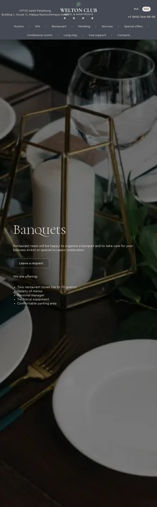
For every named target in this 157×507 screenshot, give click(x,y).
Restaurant (59, 26)
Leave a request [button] (31, 263)
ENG (146, 9)
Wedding (84, 26)
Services (107, 26)
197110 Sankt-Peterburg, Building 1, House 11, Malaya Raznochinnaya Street (35, 12)
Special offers (133, 26)
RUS (136, 9)
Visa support (97, 35)
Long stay (70, 35)
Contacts (124, 35)
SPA (37, 26)
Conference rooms (39, 35)
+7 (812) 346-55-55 (141, 16)
